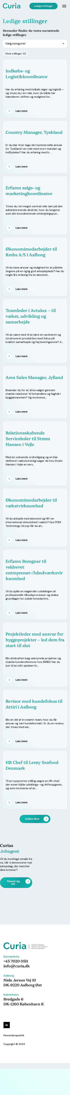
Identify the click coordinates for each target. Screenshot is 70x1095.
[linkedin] (7, 1025)
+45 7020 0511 (16, 960)
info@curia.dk (17, 965)
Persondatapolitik (14, 1035)
